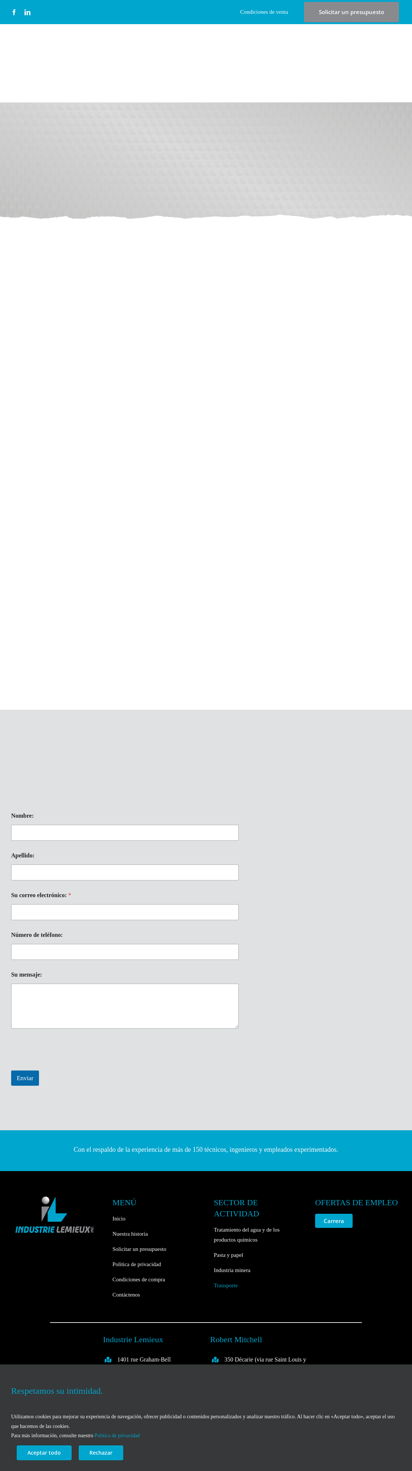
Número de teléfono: (37, 935)
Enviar (25, 1078)
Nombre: (22, 816)
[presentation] (67, 1066)
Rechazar (100, 1452)
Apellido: (23, 855)
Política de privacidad (117, 1435)
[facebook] (14, 12)
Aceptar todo (44, 1452)
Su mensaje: (26, 974)
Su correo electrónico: (41, 895)
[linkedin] (27, 12)
